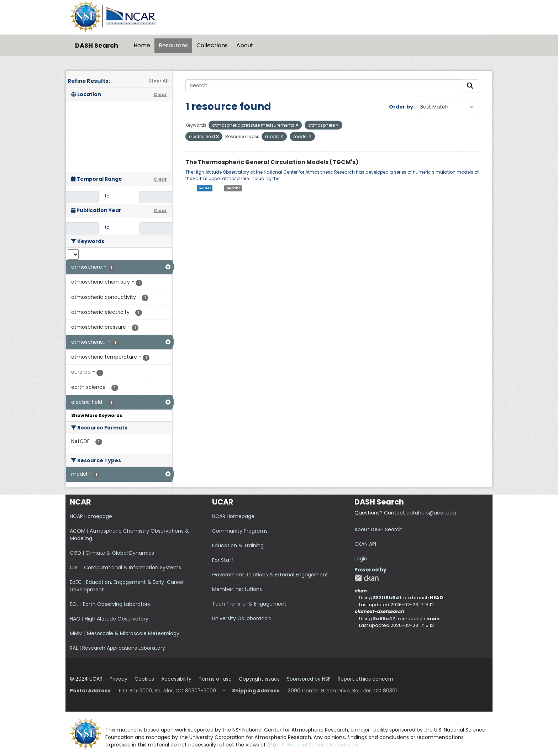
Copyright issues (259, 678)
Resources (173, 45)
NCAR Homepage (91, 516)
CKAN (366, 578)
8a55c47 (384, 618)
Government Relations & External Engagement (270, 574)
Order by (401, 106)
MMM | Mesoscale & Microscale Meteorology (124, 633)
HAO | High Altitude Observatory (109, 618)
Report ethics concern (365, 678)
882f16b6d (386, 597)
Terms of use (215, 678)
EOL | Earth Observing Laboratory (110, 604)
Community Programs (240, 530)
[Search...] (323, 85)
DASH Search (96, 45)
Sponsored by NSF (309, 678)
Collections (212, 45)
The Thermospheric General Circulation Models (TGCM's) (271, 162)
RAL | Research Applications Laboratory (117, 647)
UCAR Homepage (233, 516)
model (205, 188)
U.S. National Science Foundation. (318, 744)
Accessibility (176, 678)
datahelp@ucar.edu (431, 512)
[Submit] (470, 85)
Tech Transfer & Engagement (249, 603)
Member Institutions (237, 589)
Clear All (158, 81)
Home (141, 45)
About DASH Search (378, 529)
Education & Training (238, 545)
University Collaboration (241, 618)
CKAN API (365, 544)
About (244, 45)
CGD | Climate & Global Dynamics (112, 552)
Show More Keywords (96, 415)
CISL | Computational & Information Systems (125, 567)
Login (360, 558)
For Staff (222, 560)
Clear (160, 94)
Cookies (144, 678)
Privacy (118, 678)
